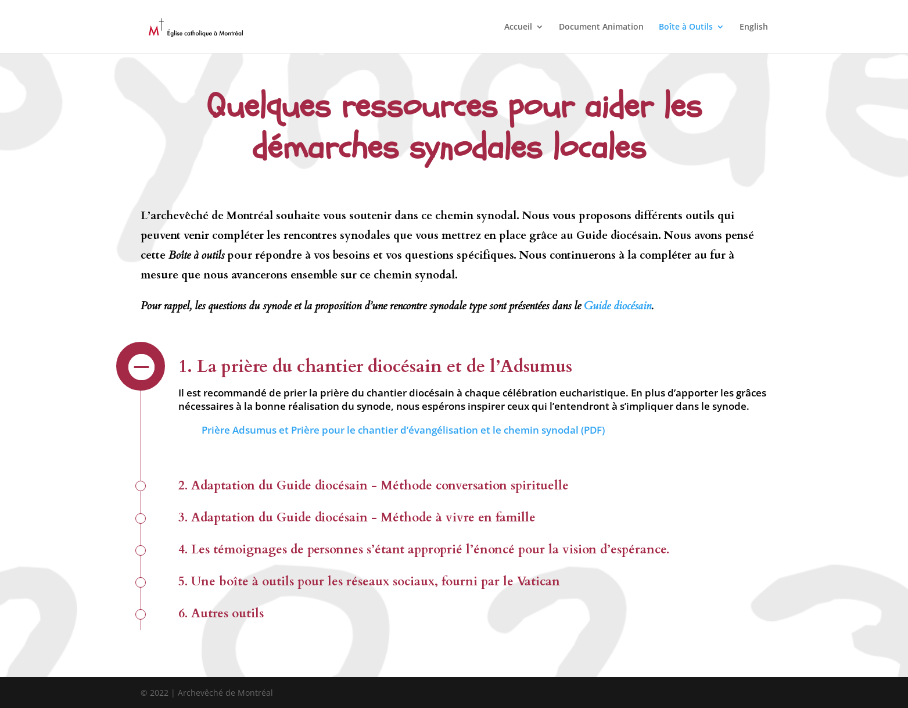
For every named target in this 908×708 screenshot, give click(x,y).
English (754, 27)
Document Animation (601, 27)
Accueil (518, 27)
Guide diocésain (617, 305)
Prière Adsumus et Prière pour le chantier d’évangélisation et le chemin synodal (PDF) (403, 430)
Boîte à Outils (686, 27)
